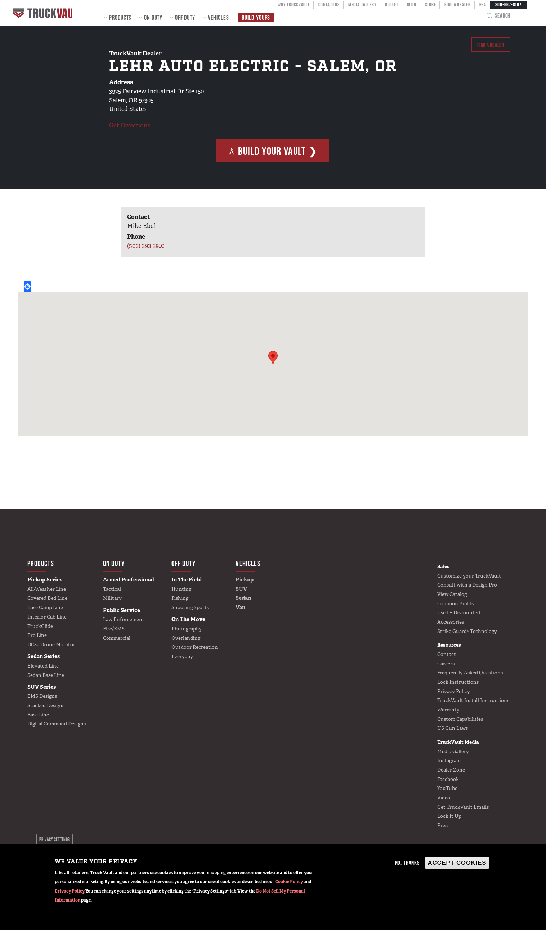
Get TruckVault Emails (463, 807)
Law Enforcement (123, 619)
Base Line (38, 714)
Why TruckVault (293, 5)
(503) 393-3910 (146, 246)
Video (443, 797)
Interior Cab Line (47, 617)
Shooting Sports (190, 607)
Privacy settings (54, 839)
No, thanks (407, 862)
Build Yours (256, 17)
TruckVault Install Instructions (473, 700)
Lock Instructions (458, 682)
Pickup (245, 579)
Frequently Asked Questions (470, 672)
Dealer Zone (451, 770)
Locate (27, 286)
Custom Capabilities (460, 719)
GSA (482, 5)
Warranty (448, 709)
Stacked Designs (45, 705)
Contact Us (329, 5)
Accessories (450, 622)
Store (430, 5)
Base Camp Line (45, 607)
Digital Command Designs (56, 723)
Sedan (243, 598)
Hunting (181, 589)
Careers (446, 663)
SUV (241, 589)
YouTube (447, 788)
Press (443, 825)
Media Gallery (362, 5)
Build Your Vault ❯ (272, 151)
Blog (411, 5)
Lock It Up (449, 816)
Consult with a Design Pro (467, 584)
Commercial (116, 638)
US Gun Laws (452, 728)
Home (44, 13)
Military (112, 598)
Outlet (391, 5)
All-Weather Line (46, 589)
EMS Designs (42, 696)
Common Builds (455, 603)
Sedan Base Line (45, 675)
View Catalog (452, 594)
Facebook (448, 779)
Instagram (449, 760)
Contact (446, 654)
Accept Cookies (457, 862)
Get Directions (130, 125)
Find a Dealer (457, 5)
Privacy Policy (69, 891)
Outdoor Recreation (194, 647)
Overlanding (185, 638)
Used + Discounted (458, 612)
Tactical (112, 589)
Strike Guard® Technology (467, 631)
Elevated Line (43, 665)
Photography (186, 628)
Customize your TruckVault (469, 575)
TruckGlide (40, 626)
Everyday (182, 656)
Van (240, 607)
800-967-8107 (508, 5)
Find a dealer (488, 45)
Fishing (179, 598)
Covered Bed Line (47, 598)
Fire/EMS (114, 628)
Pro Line (37, 635)
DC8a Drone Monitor (51, 644)
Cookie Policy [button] (289, 882)
